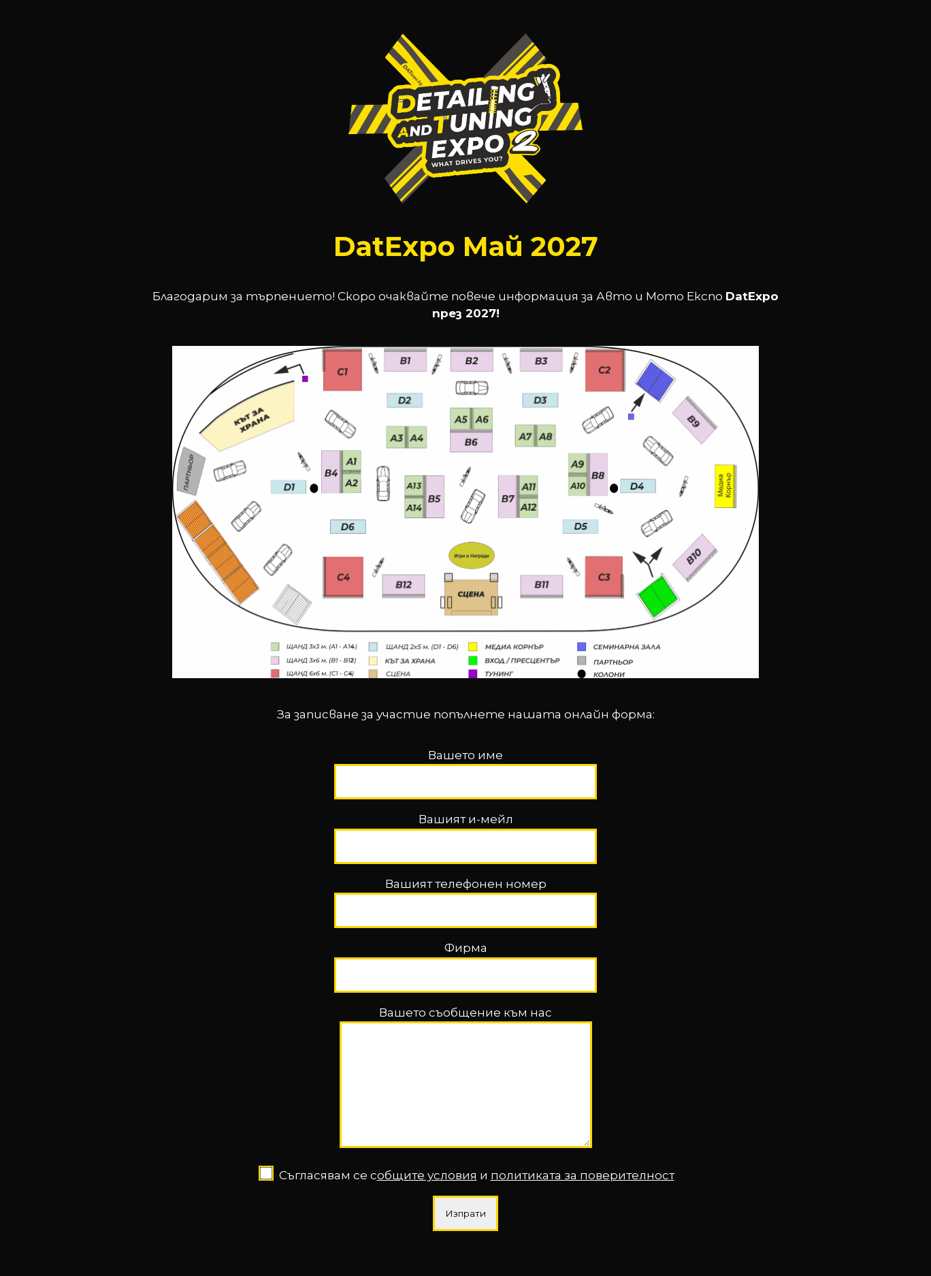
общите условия (427, 1185)
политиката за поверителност (582, 1185)
